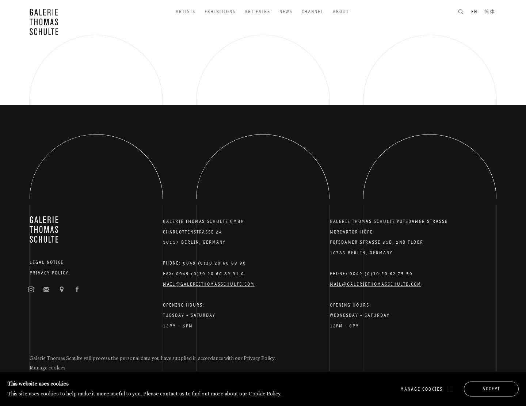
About (341, 11)
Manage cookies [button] (47, 368)
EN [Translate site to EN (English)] (474, 11)
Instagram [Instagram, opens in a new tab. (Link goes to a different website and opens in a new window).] (31, 290)
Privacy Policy (49, 273)
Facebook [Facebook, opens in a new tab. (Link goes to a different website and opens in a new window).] (77, 290)
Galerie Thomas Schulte (43, 22)
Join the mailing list (46, 290)
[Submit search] (464, 11)
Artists (185, 11)
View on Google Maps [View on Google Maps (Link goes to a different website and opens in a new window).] (62, 290)
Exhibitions (220, 11)
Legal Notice (47, 262)
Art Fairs (257, 11)
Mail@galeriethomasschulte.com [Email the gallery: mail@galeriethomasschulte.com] (209, 284)
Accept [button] (491, 388)
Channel (313, 11)
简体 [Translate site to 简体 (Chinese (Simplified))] (489, 11)
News (286, 11)
